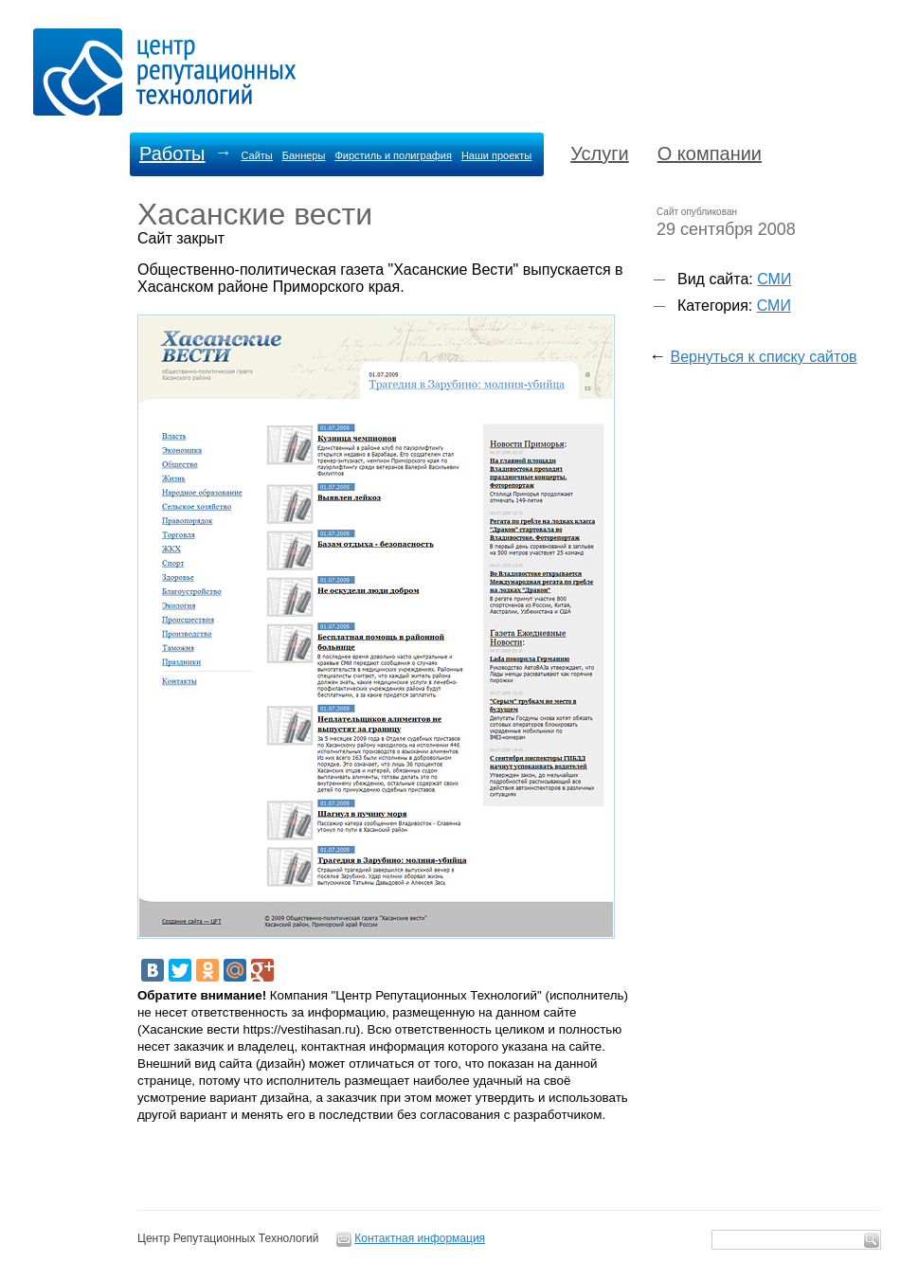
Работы (172, 153)
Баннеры (304, 155)
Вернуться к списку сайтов (763, 357)
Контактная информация (419, 1238)
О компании (709, 153)
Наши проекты (496, 155)
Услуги (599, 153)
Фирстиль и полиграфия (393, 155)
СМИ (774, 279)
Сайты (256, 155)
